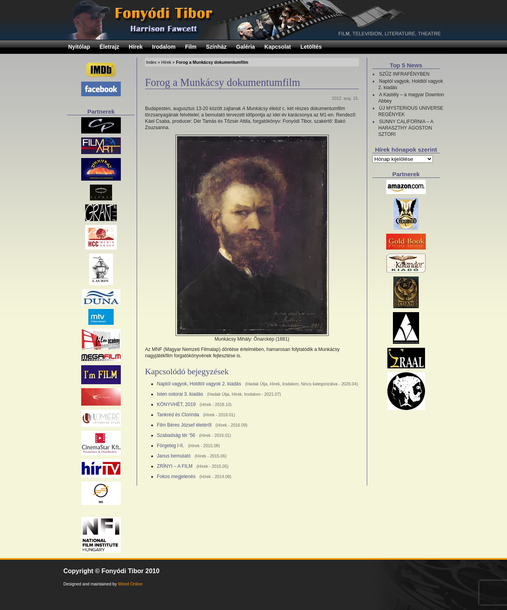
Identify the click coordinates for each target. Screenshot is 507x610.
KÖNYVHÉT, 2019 (176, 404)
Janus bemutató (174, 456)
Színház (216, 47)
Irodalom (163, 47)
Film (190, 47)
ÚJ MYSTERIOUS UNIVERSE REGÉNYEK (410, 111)
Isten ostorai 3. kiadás (180, 394)
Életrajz (109, 47)
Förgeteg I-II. (170, 445)
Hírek (136, 47)
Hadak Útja (256, 383)
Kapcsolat (278, 47)
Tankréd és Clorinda (178, 414)
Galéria (245, 47)
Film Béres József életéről (184, 425)
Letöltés (311, 47)
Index (151, 62)
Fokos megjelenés (176, 476)
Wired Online (130, 583)
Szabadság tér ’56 (176, 435)
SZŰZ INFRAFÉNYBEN (404, 74)
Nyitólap (79, 47)
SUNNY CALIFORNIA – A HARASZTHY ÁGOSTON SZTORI (405, 128)
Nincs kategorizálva (319, 383)
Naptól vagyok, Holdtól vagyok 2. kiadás (199, 384)
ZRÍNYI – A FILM (175, 466)
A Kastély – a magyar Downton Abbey (411, 98)
